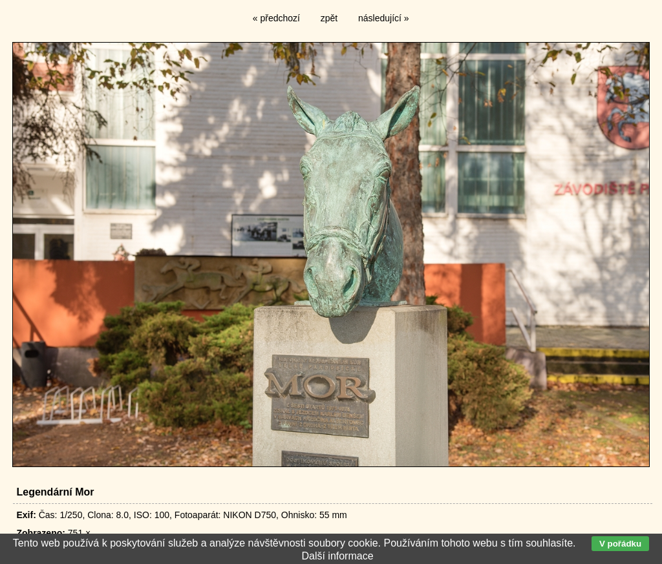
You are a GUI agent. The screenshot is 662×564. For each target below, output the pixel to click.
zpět (329, 18)
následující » (383, 18)
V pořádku (620, 543)
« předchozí (276, 18)
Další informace (337, 555)
